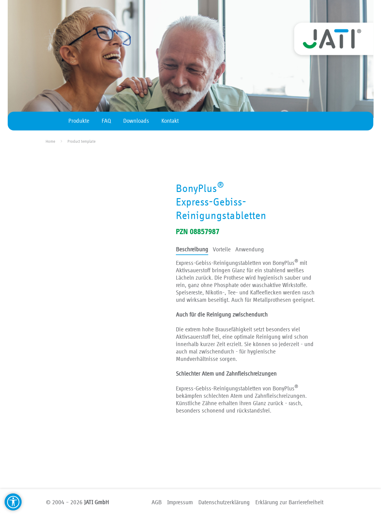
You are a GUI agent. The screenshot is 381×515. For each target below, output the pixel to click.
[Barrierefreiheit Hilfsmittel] (13, 501)
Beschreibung (192, 249)
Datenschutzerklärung (224, 502)
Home (50, 141)
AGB (157, 502)
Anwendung (249, 249)
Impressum (180, 502)
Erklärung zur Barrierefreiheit (289, 502)
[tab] (192, 250)
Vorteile (222, 249)
